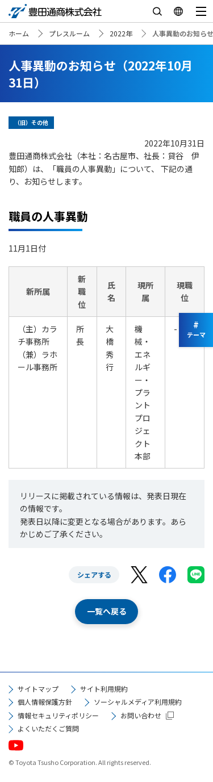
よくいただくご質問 (48, 728)
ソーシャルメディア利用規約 (138, 701)
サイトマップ (38, 688)
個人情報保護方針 (45, 701)
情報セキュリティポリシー (58, 715)
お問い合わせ (140, 715)
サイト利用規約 (104, 688)
